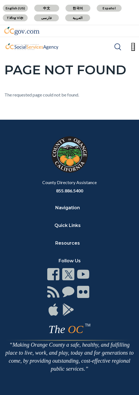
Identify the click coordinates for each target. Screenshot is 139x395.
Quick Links (67, 225)
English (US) (15, 8)
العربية (78, 18)
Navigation (67, 207)
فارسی (46, 18)
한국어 (78, 8)
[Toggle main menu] (133, 47)
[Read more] (22, 31)
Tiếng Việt (15, 18)
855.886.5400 (69, 190)
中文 (46, 8)
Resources (67, 243)
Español (109, 8)
